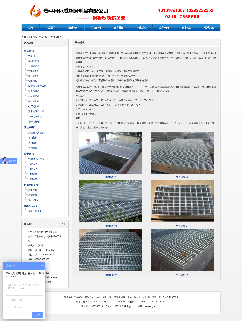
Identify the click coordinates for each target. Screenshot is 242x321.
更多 (63, 224)
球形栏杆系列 (31, 185)
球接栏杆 (32, 190)
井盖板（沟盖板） (37, 132)
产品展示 (50, 27)
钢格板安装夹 (31, 206)
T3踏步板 (33, 174)
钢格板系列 (29, 50)
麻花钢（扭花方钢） (38, 86)
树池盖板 (32, 147)
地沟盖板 (32, 137)
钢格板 (31, 55)
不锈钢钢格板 (35, 116)
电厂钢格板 (34, 106)
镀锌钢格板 (34, 101)
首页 (30, 27)
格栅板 (81, 53)
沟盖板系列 (29, 127)
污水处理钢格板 (36, 111)
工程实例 (96, 27)
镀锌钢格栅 (34, 121)
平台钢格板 (34, 96)
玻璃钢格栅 (34, 61)
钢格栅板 (32, 81)
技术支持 (186, 27)
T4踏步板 (33, 179)
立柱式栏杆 (34, 200)
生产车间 (164, 27)
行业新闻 (141, 27)
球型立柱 (32, 195)
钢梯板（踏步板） (37, 158)
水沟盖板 (32, 142)
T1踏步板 (33, 164)
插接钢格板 (34, 71)
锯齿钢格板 (34, 91)
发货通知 (118, 27)
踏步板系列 (29, 153)
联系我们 (209, 27)
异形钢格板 (34, 66)
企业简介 (73, 27)
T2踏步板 (33, 169)
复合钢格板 (34, 76)
